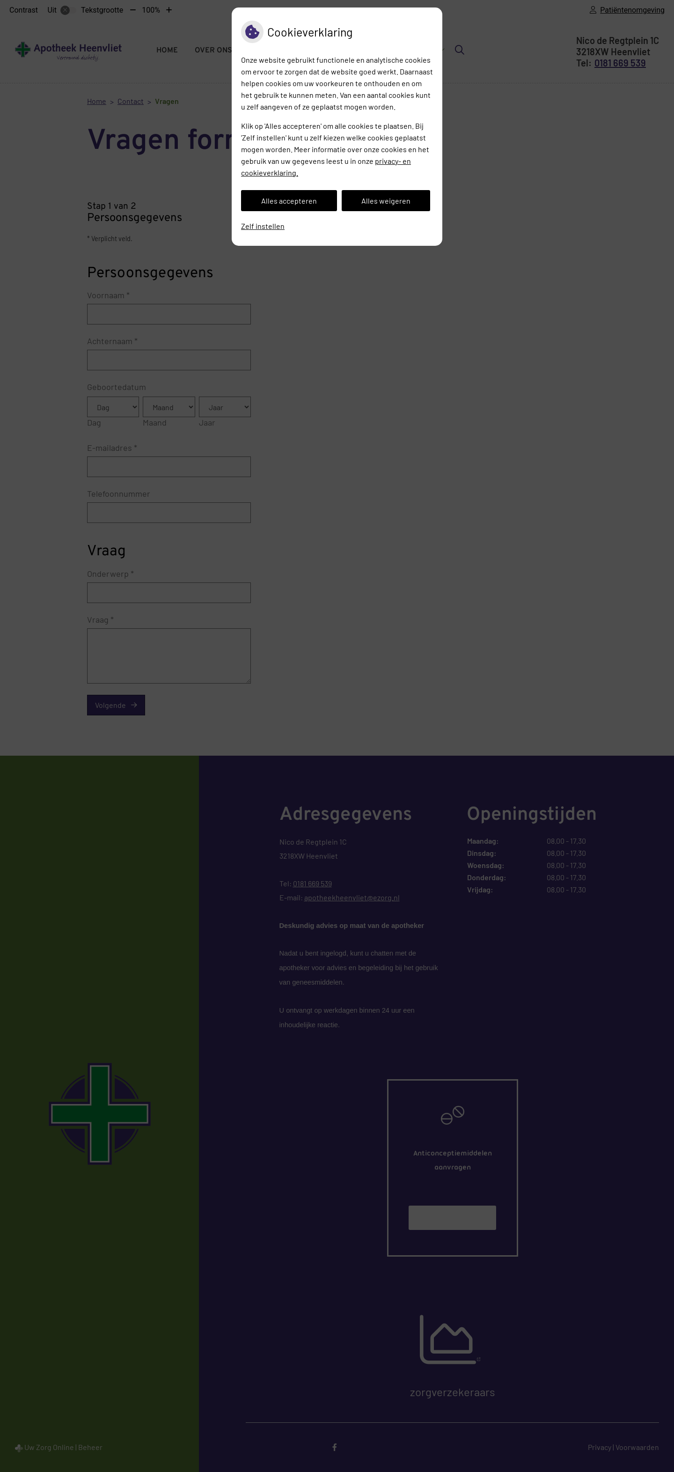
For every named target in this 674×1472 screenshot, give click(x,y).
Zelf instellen (263, 225)
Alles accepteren (289, 200)
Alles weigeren (385, 200)
